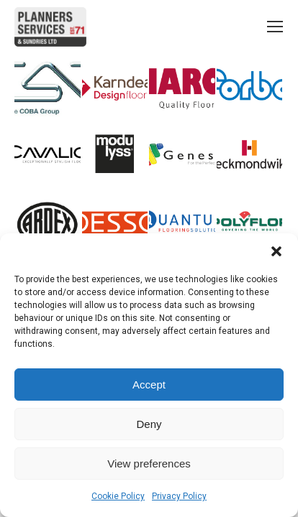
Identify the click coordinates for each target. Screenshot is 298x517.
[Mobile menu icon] (275, 26)
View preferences (149, 463)
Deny (148, 424)
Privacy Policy (179, 496)
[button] (276, 251)
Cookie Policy (118, 496)
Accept (149, 384)
